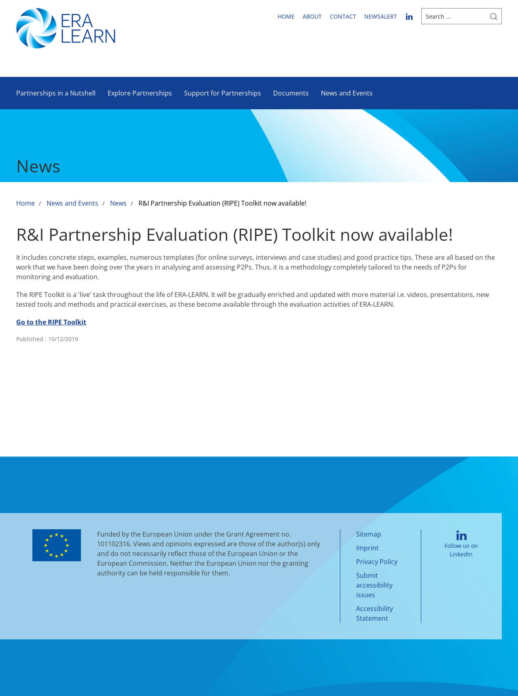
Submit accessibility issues (374, 585)
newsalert (380, 16)
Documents (291, 93)
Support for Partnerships (222, 93)
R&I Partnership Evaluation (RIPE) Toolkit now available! (222, 203)
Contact (343, 16)
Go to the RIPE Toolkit (51, 322)
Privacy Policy (376, 561)
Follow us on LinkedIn (461, 544)
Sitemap (368, 534)
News (118, 203)
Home (286, 16)
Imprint (367, 547)
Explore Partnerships (140, 93)
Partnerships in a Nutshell (56, 93)
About (312, 16)
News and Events (347, 93)
